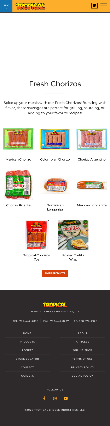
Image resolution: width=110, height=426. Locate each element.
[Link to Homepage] (32, 5)
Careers (27, 375)
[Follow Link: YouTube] (66, 399)
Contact (27, 367)
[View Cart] (94, 5)
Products (27, 341)
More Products (55, 273)
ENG (6, 7)
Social (82, 375)
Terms (82, 358)
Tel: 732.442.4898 (25, 321)
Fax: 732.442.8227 (56, 321)
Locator (27, 358)
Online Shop (82, 350)
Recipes (28, 350)
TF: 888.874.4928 (85, 321)
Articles (82, 341)
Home (27, 333)
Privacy (82, 367)
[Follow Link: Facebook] (44, 399)
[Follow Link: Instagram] (55, 399)
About (82, 333)
